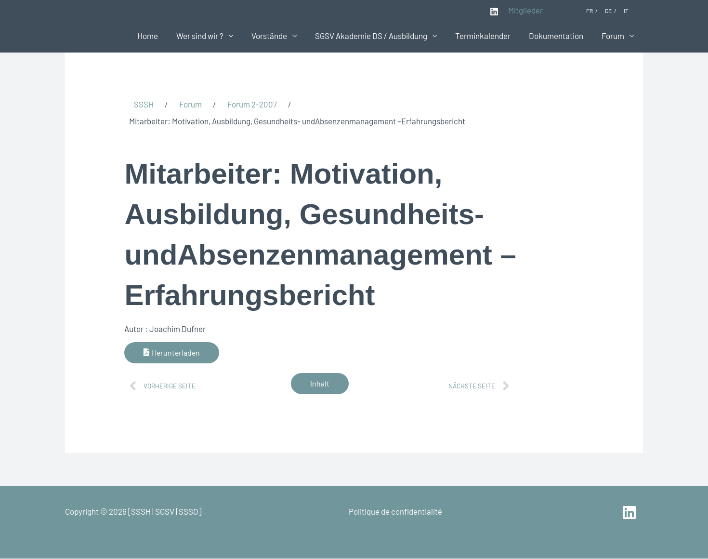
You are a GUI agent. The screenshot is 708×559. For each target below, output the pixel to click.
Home (160, 35)
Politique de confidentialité (395, 511)
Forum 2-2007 (252, 104)
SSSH (144, 104)
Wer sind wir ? (210, 35)
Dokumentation (559, 35)
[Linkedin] (494, 11)
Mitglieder (525, 10)
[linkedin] (630, 512)
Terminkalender (487, 35)
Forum (614, 35)
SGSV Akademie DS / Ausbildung (378, 35)
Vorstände (278, 35)
